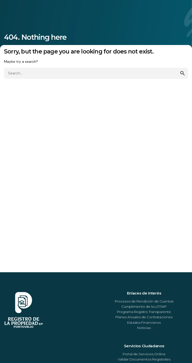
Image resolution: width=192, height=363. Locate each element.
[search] (182, 73)
